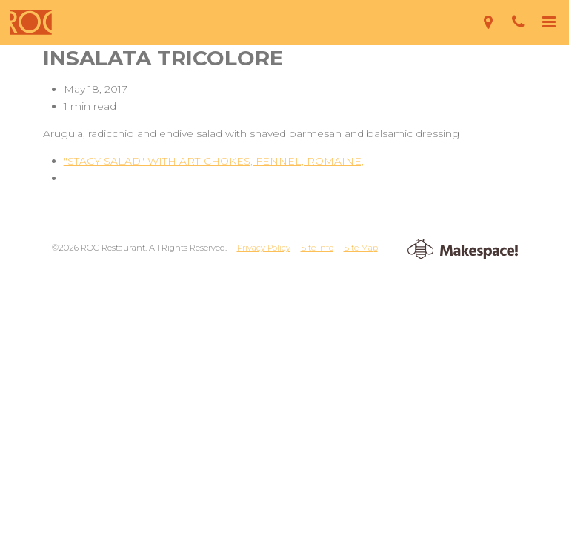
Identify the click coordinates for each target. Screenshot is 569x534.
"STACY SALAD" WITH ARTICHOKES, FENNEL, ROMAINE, (214, 161)
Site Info (317, 248)
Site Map (361, 248)
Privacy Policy (263, 248)
